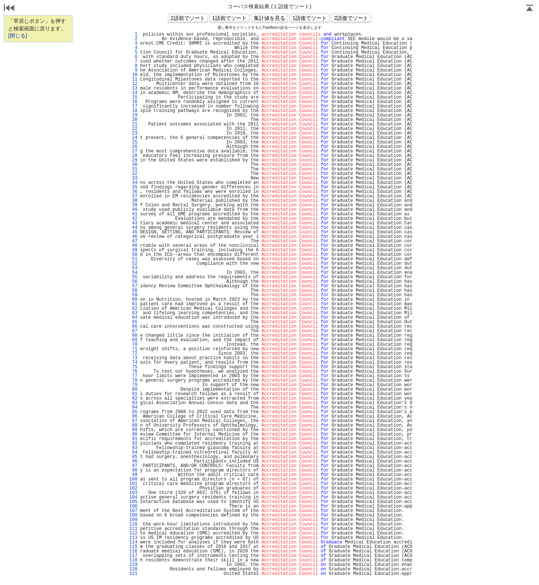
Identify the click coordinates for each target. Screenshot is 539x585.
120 (133, 569)
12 (133, 84)
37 (133, 196)
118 (133, 560)
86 (133, 416)
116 (133, 551)
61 (133, 304)
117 (133, 555)
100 (133, 479)
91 (133, 439)
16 (133, 101)
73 (133, 358)
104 (133, 497)
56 (133, 281)
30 (133, 164)
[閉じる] (17, 36)
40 (133, 209)
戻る (9, 8)
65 (133, 322)
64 (133, 317)
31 (133, 169)
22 (133, 128)
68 (133, 335)
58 (133, 290)
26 (133, 146)
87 (133, 421)
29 (133, 160)
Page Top (529, 8)
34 (133, 182)
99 (133, 475)
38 (133, 200)
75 (133, 367)
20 (133, 119)
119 (133, 564)
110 (133, 524)
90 (133, 434)
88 (133, 425)
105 (133, 501)
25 (133, 142)
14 (133, 93)
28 (133, 155)
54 (133, 272)
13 (133, 88)
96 (133, 461)
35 (133, 187)
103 (133, 492)
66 (133, 326)
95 (133, 457)
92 (133, 443)
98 (133, 470)
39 (133, 205)
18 (133, 110)
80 (133, 389)
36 (133, 191)
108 (133, 515)
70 (133, 344)
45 (133, 232)
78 (133, 380)
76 (133, 371)
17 (133, 106)
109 (133, 519)
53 (133, 268)
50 (133, 254)
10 (133, 75)
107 (133, 510)
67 (133, 331)
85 (133, 412)
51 (133, 259)
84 (133, 407)
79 (133, 385)
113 (133, 537)
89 (133, 430)
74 (133, 362)
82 (133, 398)
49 (133, 250)
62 (133, 308)
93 (133, 448)
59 (133, 295)
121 (133, 573)
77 (133, 376)
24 (133, 137)
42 (133, 218)
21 (133, 124)
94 (133, 452)
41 (133, 214)
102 (133, 488)
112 (133, 533)
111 (133, 528)
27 (133, 151)
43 (133, 223)
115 (133, 546)
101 (133, 484)
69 (133, 340)
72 (133, 353)
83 (133, 403)
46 (133, 236)
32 (133, 173)
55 (133, 277)
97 (133, 466)
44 (133, 227)
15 (133, 97)
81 (133, 394)
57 (133, 286)
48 (133, 245)
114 (133, 542)
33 (133, 178)
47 (133, 241)
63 (133, 313)
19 (133, 115)
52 (133, 263)
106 (133, 506)
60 (133, 299)
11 (133, 79)
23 (133, 133)
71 (133, 349)
